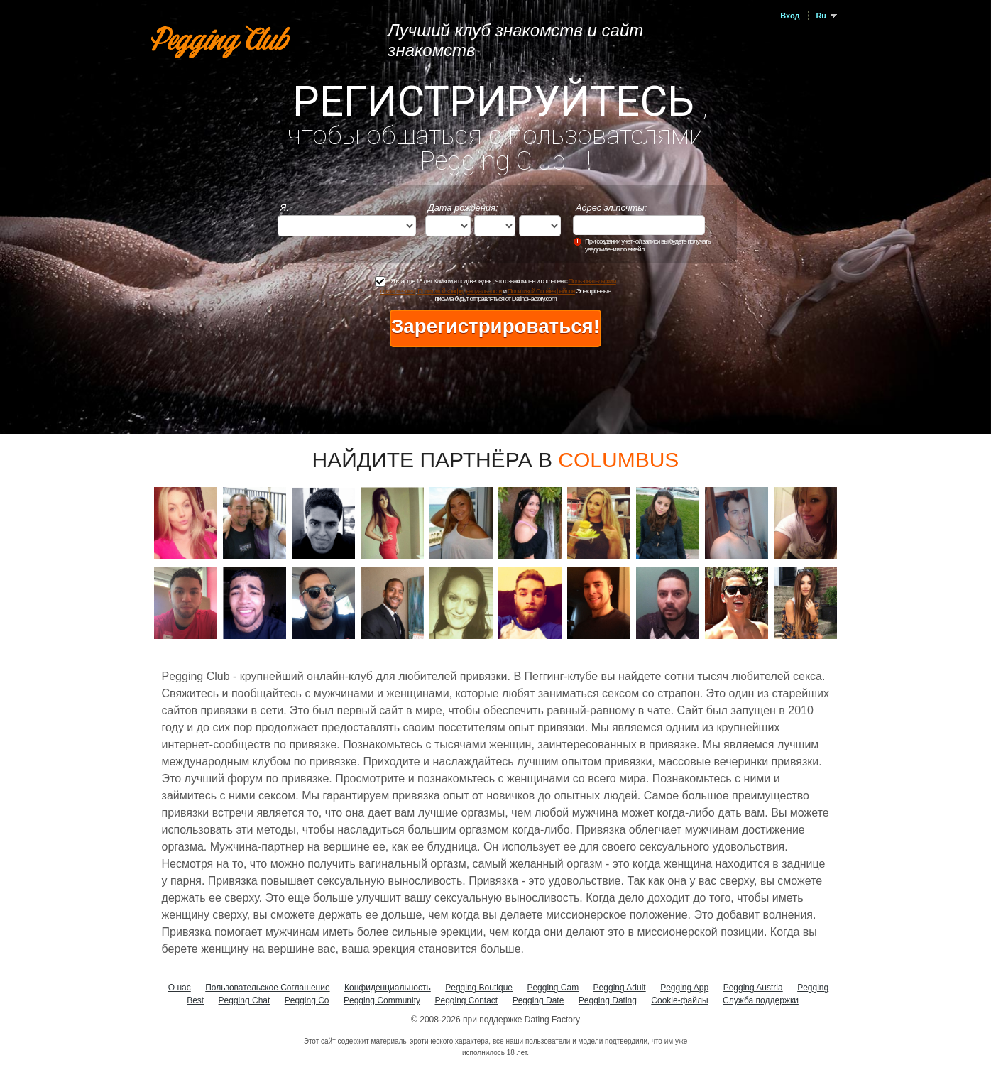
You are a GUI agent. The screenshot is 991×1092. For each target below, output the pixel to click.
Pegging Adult (619, 988)
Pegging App (684, 988)
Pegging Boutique (479, 988)
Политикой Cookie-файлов (541, 291)
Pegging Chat (244, 1000)
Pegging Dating (608, 1000)
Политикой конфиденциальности (459, 291)
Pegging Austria (753, 988)
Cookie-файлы (679, 1000)
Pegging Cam (553, 988)
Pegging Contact (466, 1000)
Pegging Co (307, 1000)
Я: (284, 207)
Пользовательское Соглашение (267, 988)
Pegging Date (538, 1000)
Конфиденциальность (387, 988)
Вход (789, 15)
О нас (179, 988)
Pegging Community (382, 1000)
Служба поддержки (761, 1000)
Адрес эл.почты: (611, 207)
